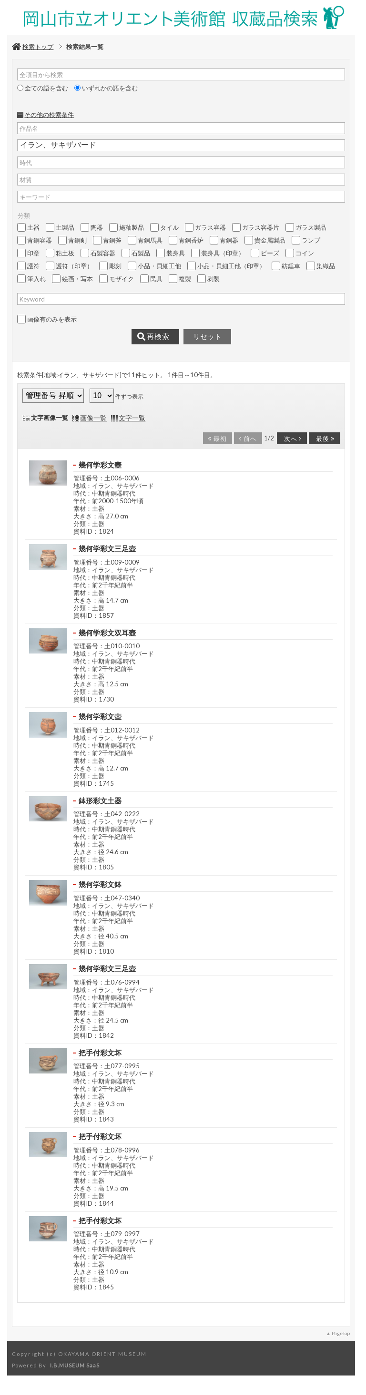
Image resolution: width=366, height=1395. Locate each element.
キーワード (35, 197)
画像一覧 (93, 418)
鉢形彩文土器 (100, 800)
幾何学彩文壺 (100, 464)
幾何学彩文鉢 (100, 884)
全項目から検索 (41, 74)
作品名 (29, 128)
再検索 (153, 336)
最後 (323, 437)
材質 (26, 180)
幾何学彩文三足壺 (107, 548)
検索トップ (32, 46)
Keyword (32, 299)
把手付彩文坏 (100, 1052)
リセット (207, 336)
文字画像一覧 (49, 417)
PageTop (341, 1333)
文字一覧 (132, 418)
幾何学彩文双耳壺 (107, 632)
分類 (24, 215)
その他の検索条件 (49, 114)
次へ (291, 437)
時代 (26, 162)
